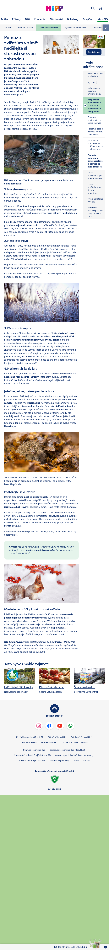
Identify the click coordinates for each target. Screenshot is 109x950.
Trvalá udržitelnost (49, 27)
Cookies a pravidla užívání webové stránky (74, 755)
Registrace (94, 52)
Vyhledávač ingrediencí (75, 27)
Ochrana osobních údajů (34, 750)
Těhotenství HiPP (48, 742)
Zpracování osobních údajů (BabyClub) (67, 750)
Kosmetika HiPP (29, 742)
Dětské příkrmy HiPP (57, 737)
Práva (76, 760)
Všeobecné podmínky (59, 760)
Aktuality (7, 27)
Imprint (86, 760)
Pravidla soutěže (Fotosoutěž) (32, 760)
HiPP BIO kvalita (25, 27)
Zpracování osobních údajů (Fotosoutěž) (32, 755)
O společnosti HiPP (69, 742)
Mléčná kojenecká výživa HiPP (29, 737)
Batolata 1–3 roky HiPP (81, 737)
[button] (93, 8)
